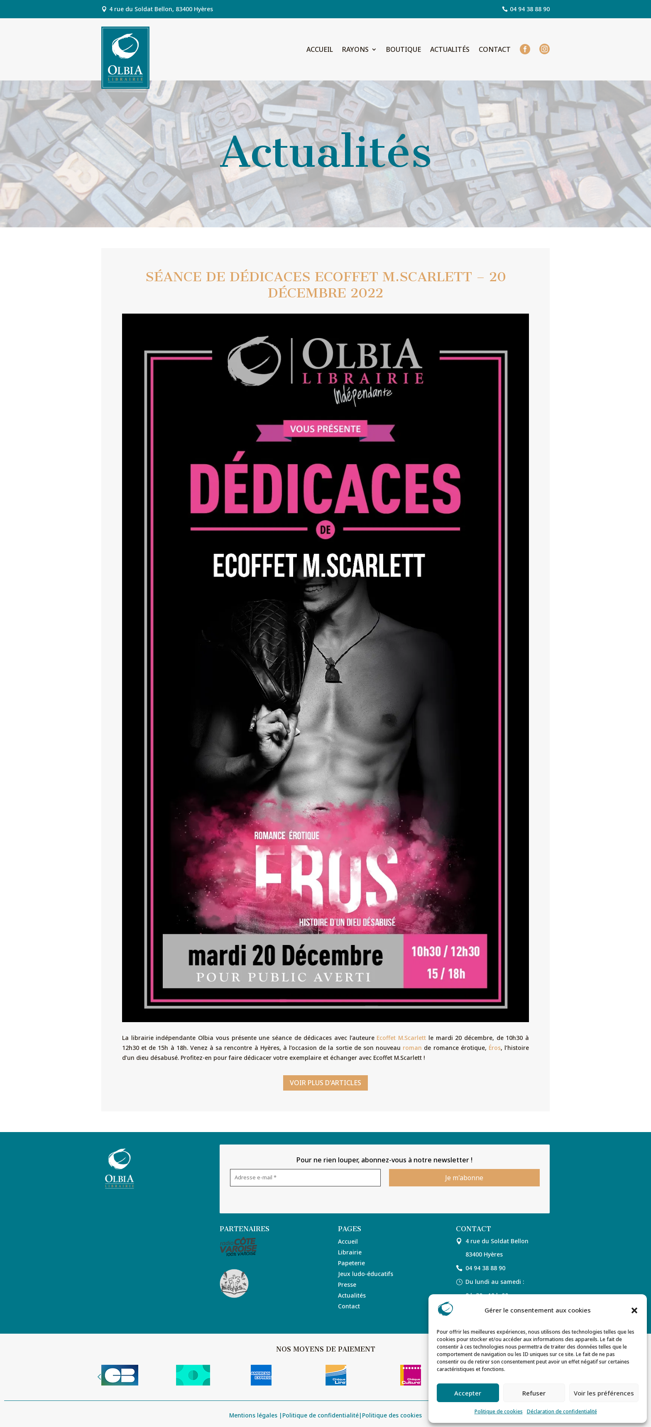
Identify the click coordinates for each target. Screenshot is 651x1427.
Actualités (450, 50)
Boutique (403, 50)
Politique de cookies (499, 1411)
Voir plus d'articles (325, 1082)
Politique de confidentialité (320, 1415)
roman (412, 1048)
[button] (634, 1310)
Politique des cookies (392, 1415)
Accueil (319, 50)
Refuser (534, 1393)
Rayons (355, 50)
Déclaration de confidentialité (562, 1411)
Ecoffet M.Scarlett (401, 1038)
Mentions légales (253, 1415)
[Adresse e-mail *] (305, 1177)
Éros (495, 1048)
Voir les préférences (604, 1393)
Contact (495, 50)
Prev (99, 1376)
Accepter (467, 1393)
